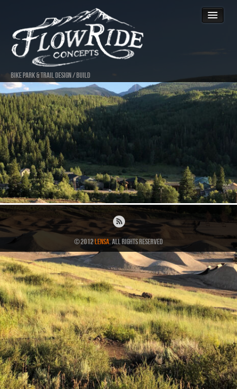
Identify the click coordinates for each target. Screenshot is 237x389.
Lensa (102, 241)
